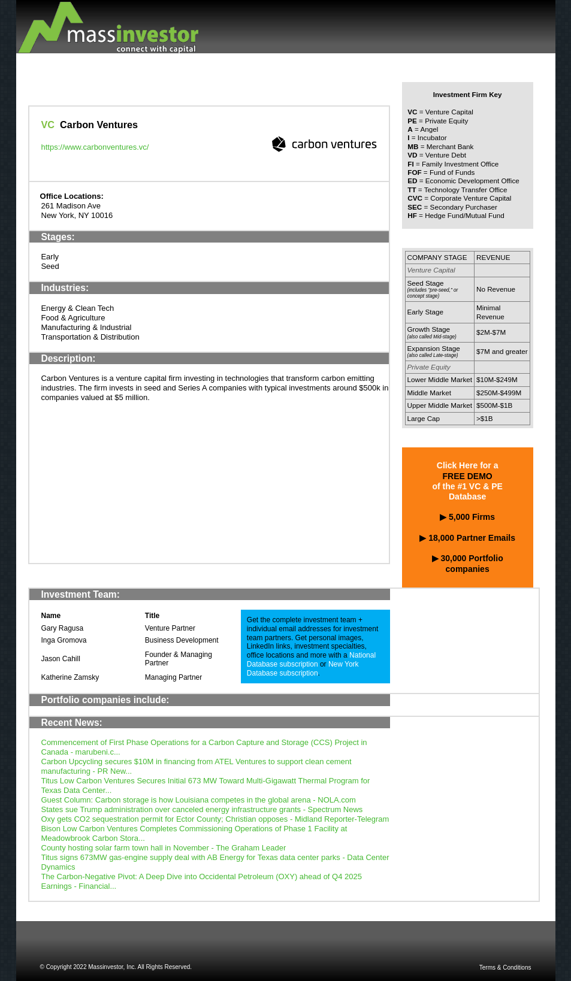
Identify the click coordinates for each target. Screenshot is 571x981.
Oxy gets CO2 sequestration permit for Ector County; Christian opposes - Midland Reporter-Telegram (215, 819)
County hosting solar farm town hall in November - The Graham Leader (163, 847)
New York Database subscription (303, 668)
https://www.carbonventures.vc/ (95, 147)
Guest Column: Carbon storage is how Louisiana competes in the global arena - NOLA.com (198, 799)
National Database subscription (311, 659)
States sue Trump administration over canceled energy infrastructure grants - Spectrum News (202, 809)
